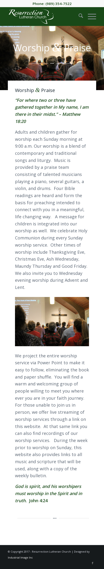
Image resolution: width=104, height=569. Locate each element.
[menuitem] (78, 16)
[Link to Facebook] (92, 563)
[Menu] (89, 16)
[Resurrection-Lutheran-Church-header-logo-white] (43, 16)
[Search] (78, 16)
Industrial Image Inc (20, 557)
